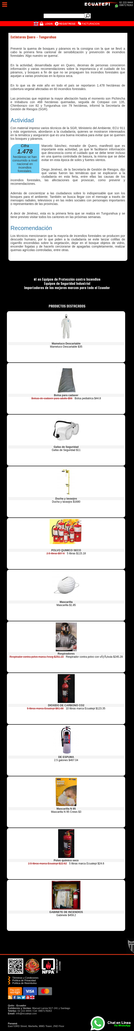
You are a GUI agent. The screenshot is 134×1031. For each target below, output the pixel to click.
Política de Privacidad (24, 980)
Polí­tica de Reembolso (24, 983)
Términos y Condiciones (25, 977)
